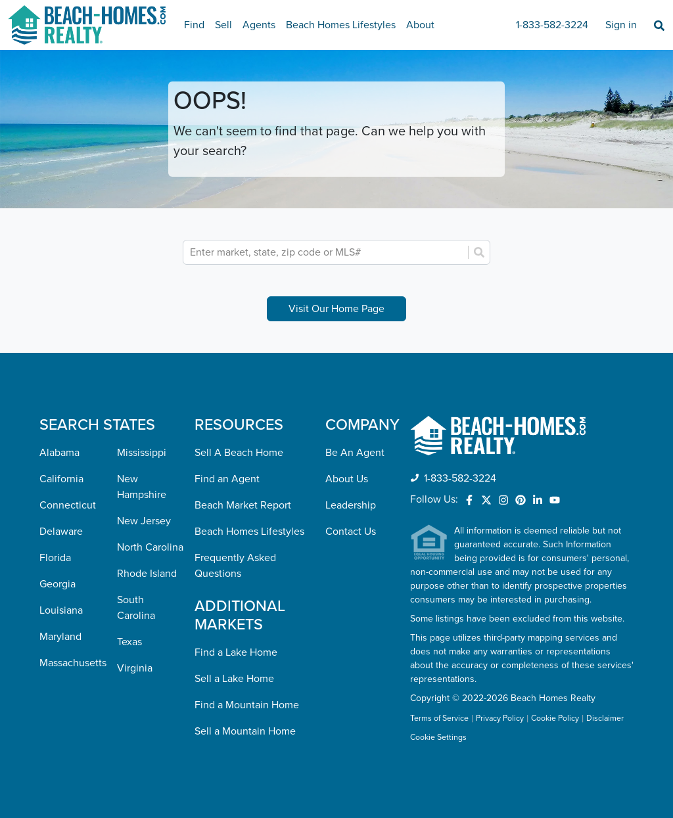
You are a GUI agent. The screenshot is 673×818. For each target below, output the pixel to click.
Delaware (61, 531)
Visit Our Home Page (336, 308)
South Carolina (136, 607)
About (420, 25)
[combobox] (327, 252)
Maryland (60, 636)
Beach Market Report (243, 505)
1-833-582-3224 (552, 25)
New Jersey (144, 521)
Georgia (57, 584)
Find (194, 25)
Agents (259, 25)
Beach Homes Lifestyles (341, 25)
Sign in (621, 25)
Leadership (350, 505)
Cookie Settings (438, 737)
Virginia (134, 668)
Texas (129, 641)
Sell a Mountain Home (245, 731)
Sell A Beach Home (239, 452)
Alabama (59, 452)
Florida (55, 557)
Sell (223, 25)
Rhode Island (147, 573)
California (61, 479)
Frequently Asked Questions (235, 565)
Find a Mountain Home (247, 705)
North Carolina (150, 547)
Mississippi (141, 452)
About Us (346, 479)
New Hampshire (141, 486)
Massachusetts (72, 663)
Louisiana (61, 610)
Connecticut (67, 505)
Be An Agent (354, 452)
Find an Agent (227, 479)
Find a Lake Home (236, 652)
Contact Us (350, 531)
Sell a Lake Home (234, 678)
